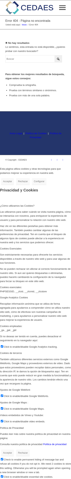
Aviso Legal (15, 133)
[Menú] (60, 7)
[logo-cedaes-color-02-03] (29, 7)
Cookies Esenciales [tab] (10, 248)
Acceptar (7, 181)
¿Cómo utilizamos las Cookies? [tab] (17, 205)
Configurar (39, 181)
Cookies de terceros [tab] (11, 353)
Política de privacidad (55, 444)
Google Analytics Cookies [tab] (14, 297)
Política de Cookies (36, 133)
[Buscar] (33, 59)
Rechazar (23, 181)
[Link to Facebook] (57, 160)
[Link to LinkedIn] (63, 160)
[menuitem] (60, 7)
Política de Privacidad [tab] (12, 427)
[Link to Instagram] (51, 160)
